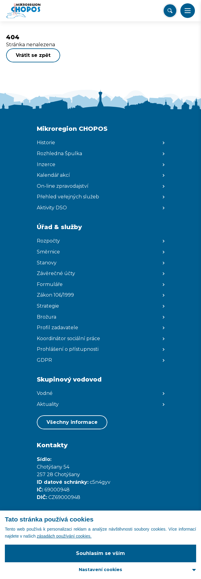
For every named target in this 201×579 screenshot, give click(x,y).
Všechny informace (72, 422)
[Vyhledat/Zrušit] (170, 10)
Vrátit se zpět (33, 55)
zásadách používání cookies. (64, 536)
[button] (187, 10)
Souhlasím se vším (100, 553)
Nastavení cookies (100, 569)
